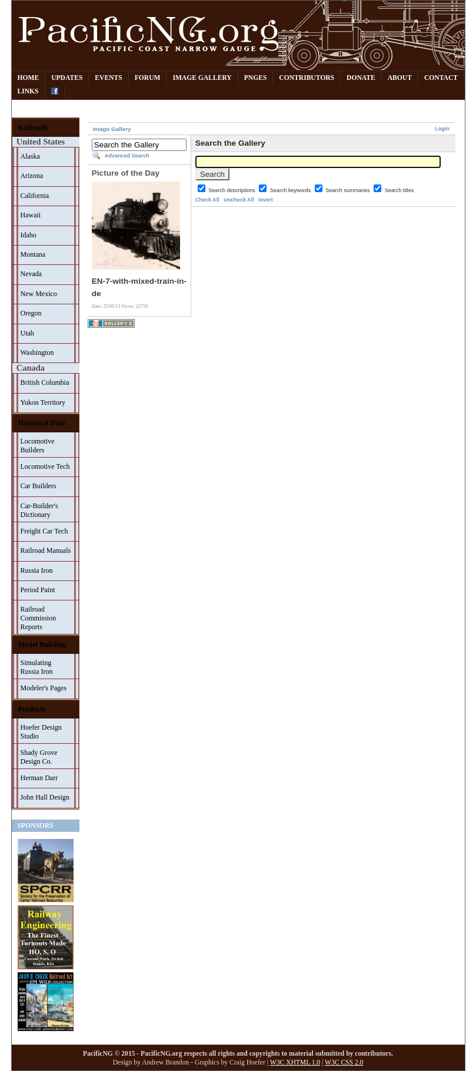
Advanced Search (127, 156)
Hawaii (31, 215)
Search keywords (291, 190)
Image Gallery (201, 78)
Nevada (31, 274)
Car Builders (38, 486)
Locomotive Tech (45, 466)
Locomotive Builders (38, 445)
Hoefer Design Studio (41, 731)
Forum (148, 78)
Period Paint (38, 590)
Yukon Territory (43, 402)
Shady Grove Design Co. (39, 757)
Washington (37, 352)
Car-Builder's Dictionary (39, 510)
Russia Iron (37, 570)
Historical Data (41, 423)
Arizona (32, 176)
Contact (441, 78)
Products (32, 709)
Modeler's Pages (43, 688)
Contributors (306, 78)
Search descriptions (232, 190)
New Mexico (39, 294)
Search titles (399, 190)
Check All (207, 200)
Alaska (30, 156)
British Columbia (45, 382)
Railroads (33, 127)
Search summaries (348, 190)
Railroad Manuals (46, 550)
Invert (265, 200)
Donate (361, 78)
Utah (27, 333)
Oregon (31, 313)
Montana (33, 254)
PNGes (255, 78)
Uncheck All (239, 200)
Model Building (42, 644)
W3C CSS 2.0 (344, 1062)
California (35, 196)
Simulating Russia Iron (37, 667)
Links (28, 91)
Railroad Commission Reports (38, 618)
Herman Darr (39, 778)
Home (28, 78)
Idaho (28, 235)
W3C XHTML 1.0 (295, 1062)
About (400, 78)
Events (108, 78)
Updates (66, 78)
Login (442, 129)
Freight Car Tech (44, 531)
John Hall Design (45, 797)
